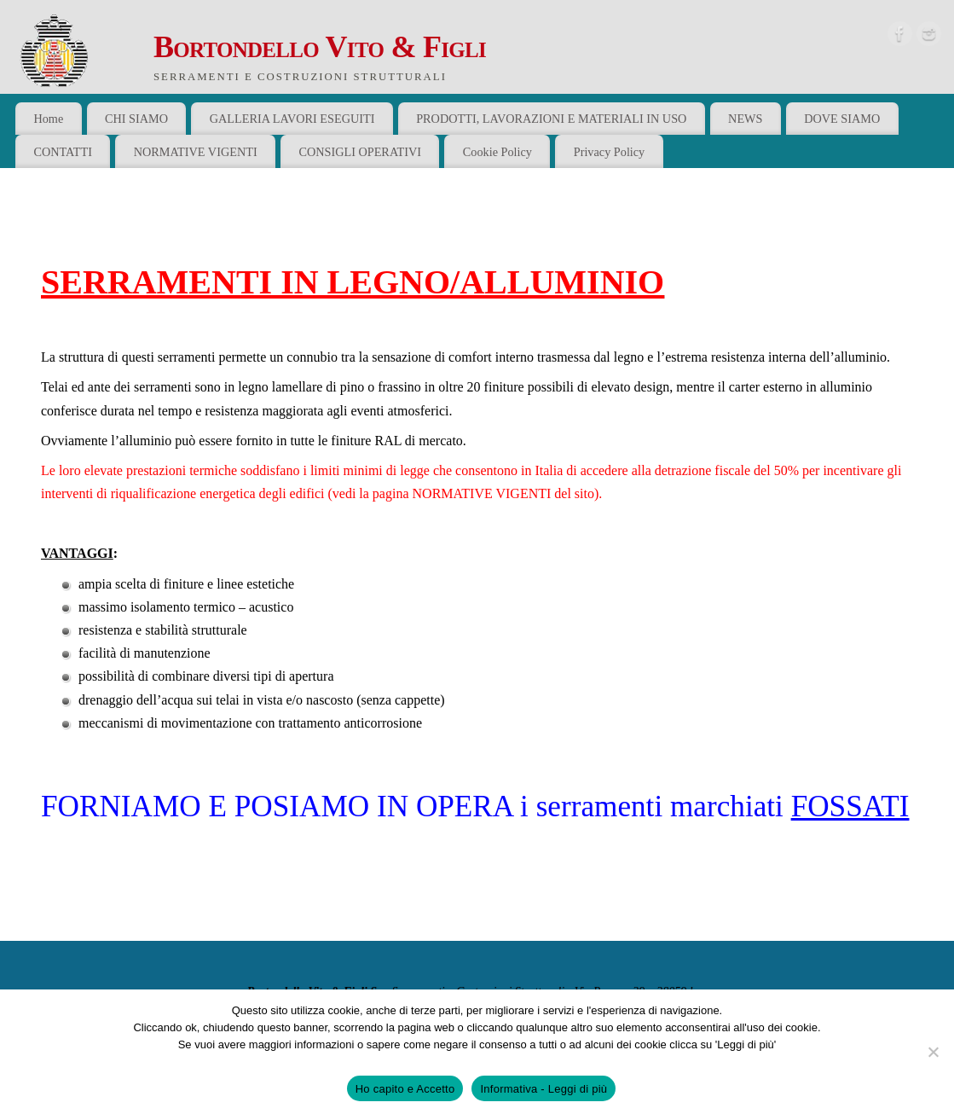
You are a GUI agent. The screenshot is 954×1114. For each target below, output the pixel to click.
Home (48, 118)
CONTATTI (62, 152)
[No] (932, 1051)
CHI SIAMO (136, 118)
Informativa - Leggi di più (543, 1088)
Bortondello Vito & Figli (319, 47)
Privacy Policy (609, 152)
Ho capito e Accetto (405, 1088)
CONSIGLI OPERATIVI (359, 152)
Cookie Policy (497, 152)
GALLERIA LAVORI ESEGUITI (292, 118)
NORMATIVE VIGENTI (195, 152)
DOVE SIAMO (842, 118)
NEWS (745, 118)
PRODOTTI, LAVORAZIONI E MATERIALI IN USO (551, 118)
